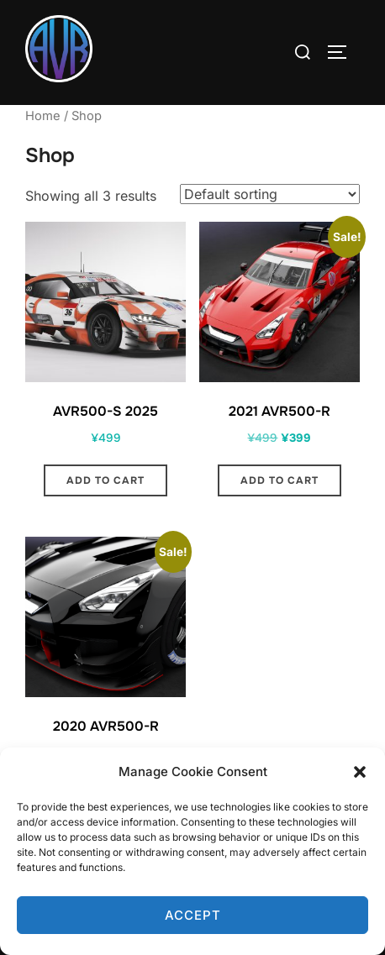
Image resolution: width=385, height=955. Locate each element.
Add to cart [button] (105, 480)
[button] (359, 771)
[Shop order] (270, 194)
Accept (193, 915)
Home (43, 115)
